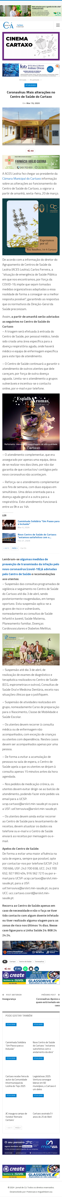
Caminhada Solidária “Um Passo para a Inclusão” (39, 523)
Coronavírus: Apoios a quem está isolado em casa (48, 1002)
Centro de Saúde (25, 962)
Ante (6, 548)
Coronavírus (39, 962)
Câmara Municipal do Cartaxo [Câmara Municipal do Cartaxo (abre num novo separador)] (21, 178)
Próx (15, 548)
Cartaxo (13, 962)
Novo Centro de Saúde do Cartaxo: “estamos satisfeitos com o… (37, 536)
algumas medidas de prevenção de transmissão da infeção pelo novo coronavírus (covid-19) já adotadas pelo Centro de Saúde (30, 567)
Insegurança (9, 999)
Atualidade (31, 85)
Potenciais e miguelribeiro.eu (39, 1192)
